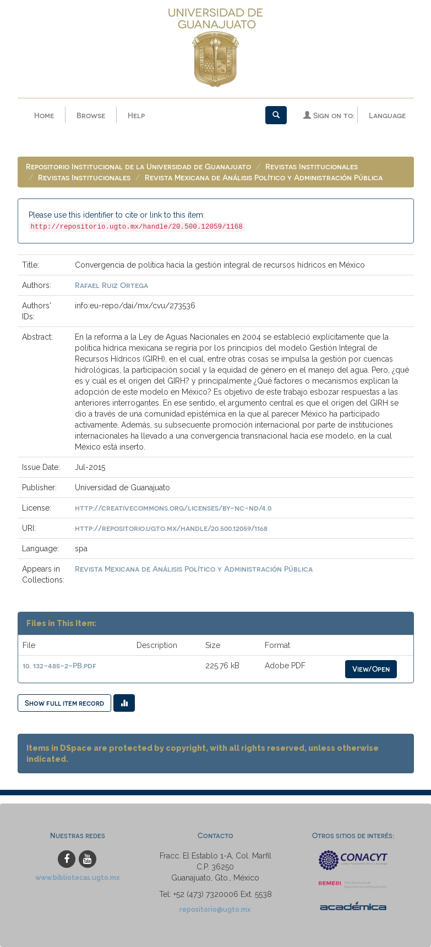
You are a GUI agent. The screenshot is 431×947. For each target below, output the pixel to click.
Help (136, 115)
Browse (91, 115)
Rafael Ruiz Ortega (111, 285)
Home (44, 115)
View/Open (371, 668)
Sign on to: (328, 115)
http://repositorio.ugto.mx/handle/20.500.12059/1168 (171, 528)
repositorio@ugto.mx (215, 909)
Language (387, 115)
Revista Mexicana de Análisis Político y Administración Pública (264, 177)
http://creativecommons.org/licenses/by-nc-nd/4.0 (173, 507)
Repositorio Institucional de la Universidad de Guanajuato (138, 166)
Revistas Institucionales (311, 166)
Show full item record (64, 703)
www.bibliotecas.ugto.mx (77, 877)
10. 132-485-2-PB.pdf (59, 665)
